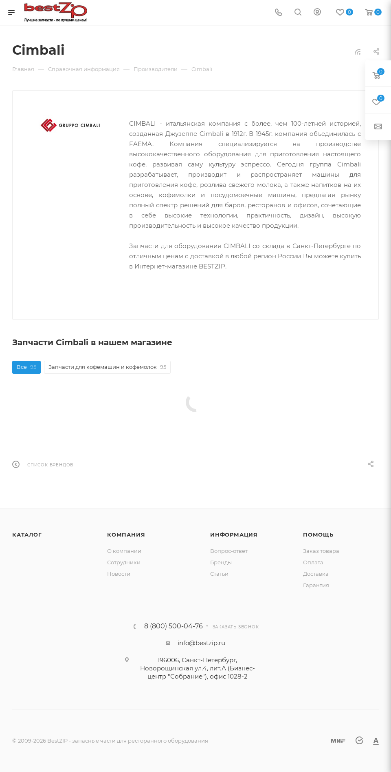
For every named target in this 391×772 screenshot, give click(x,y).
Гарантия (316, 585)
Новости (118, 573)
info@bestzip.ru (201, 643)
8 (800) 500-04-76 (173, 626)
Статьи (219, 573)
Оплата (313, 562)
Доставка (316, 573)
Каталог (27, 534)
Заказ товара (321, 551)
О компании (124, 551)
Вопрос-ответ (229, 551)
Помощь (318, 534)
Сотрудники (124, 562)
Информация (234, 534)
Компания (126, 534)
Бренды (221, 562)
